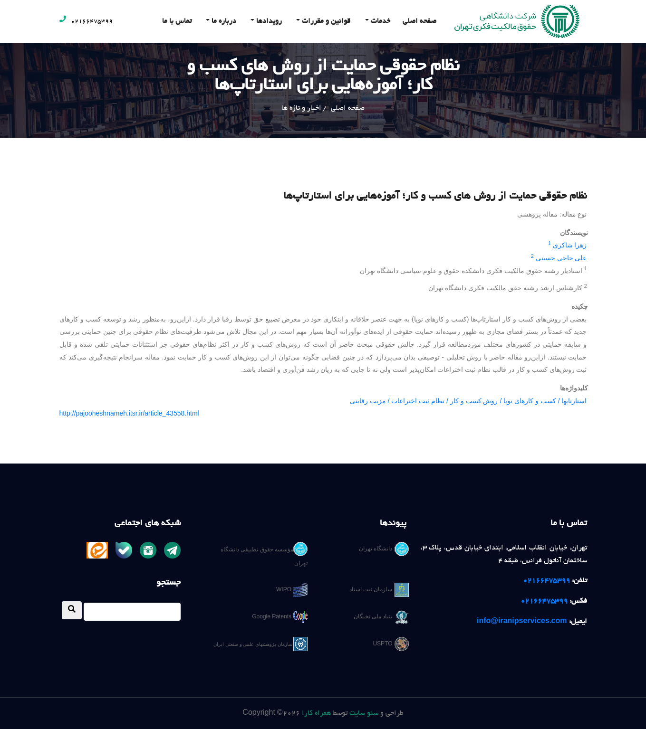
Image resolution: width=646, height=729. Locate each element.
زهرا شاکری (570, 245)
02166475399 (86, 22)
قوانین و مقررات (325, 21)
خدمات (379, 21)
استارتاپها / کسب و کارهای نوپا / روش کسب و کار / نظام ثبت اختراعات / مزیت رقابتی (468, 401)
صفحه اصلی (419, 21)
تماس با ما (177, 21)
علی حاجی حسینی (561, 258)
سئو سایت (363, 713)
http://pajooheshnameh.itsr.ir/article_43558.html (129, 413)
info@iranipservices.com (522, 621)
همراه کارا (316, 713)
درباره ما (223, 21)
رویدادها (268, 21)
